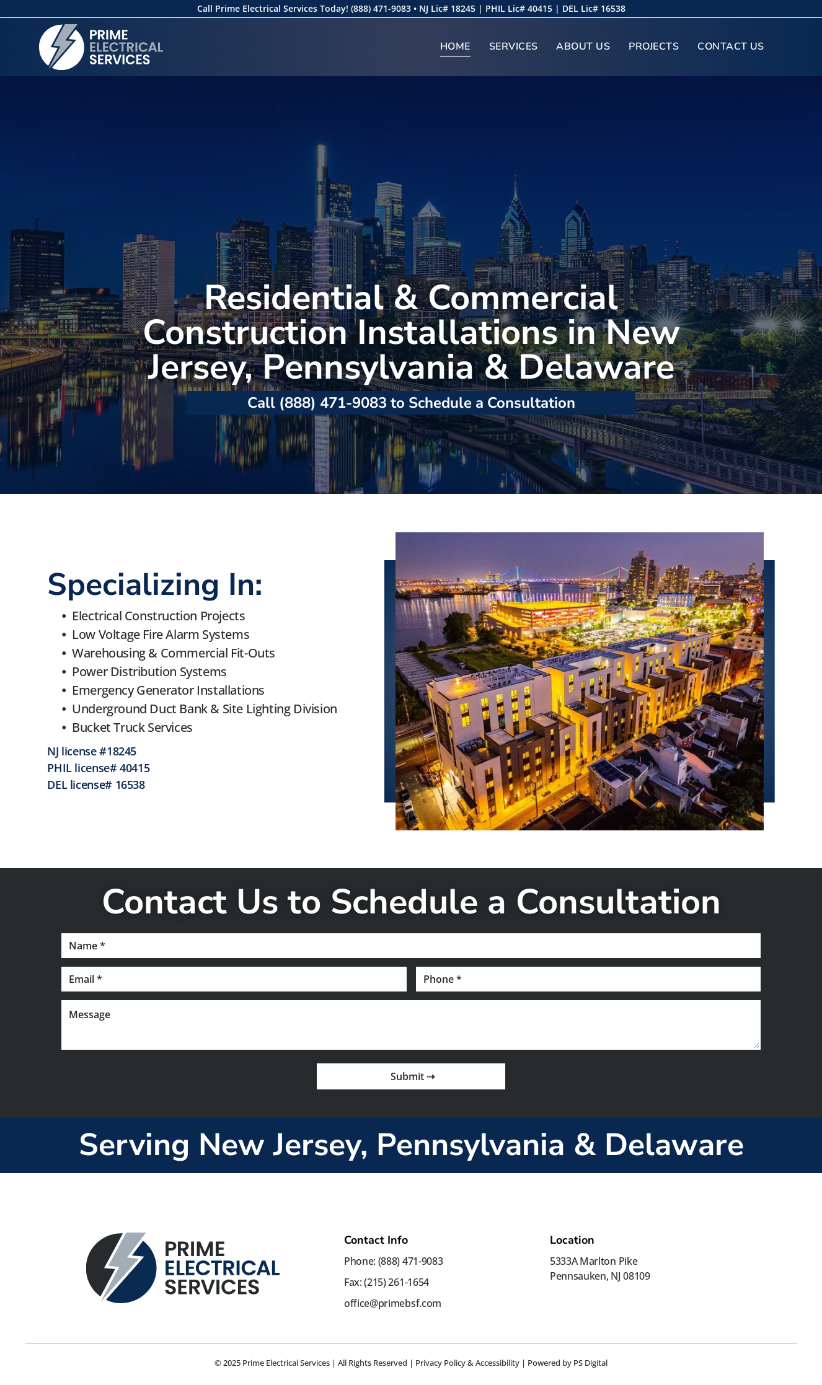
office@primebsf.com (392, 1303)
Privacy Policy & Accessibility (467, 1362)
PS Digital (590, 1362)
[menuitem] (455, 46)
